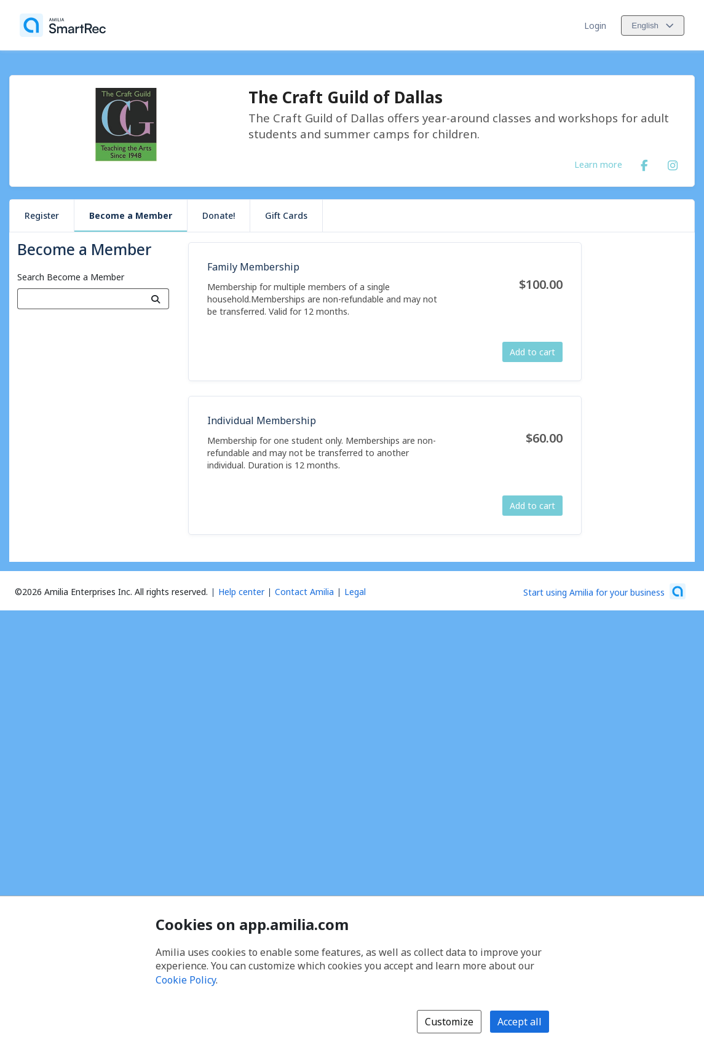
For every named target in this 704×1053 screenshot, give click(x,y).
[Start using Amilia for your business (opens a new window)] (604, 591)
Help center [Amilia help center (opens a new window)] (241, 591)
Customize (449, 1021)
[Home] (63, 25)
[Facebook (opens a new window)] (644, 162)
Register (42, 215)
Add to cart (532, 352)
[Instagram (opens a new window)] (672, 162)
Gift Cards (286, 215)
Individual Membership (261, 420)
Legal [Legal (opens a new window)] (355, 591)
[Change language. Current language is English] (652, 25)
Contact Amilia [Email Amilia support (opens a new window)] (304, 591)
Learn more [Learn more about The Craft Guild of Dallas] (598, 164)
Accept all (519, 1021)
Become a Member (130, 215)
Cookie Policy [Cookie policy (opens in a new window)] (186, 980)
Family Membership (253, 267)
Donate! (218, 215)
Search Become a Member (70, 277)
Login (595, 25)
